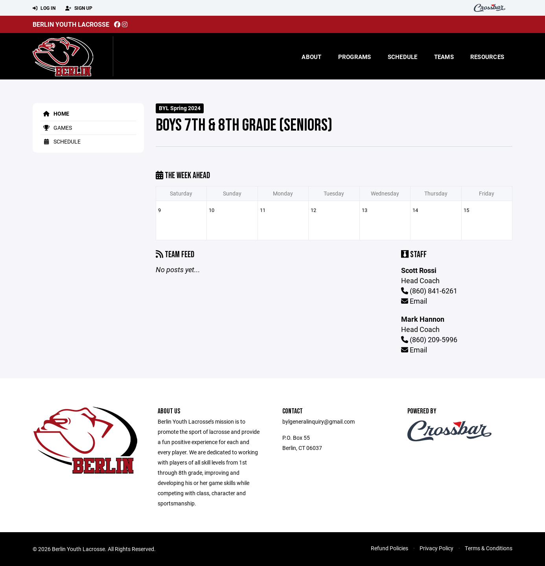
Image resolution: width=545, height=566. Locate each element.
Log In (44, 8)
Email (414, 301)
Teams (444, 57)
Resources (487, 57)
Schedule (403, 57)
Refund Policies (389, 548)
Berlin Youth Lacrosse (71, 24)
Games (56, 127)
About (311, 57)
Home (55, 113)
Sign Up (78, 8)
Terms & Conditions (488, 548)
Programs (354, 57)
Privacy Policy (436, 548)
